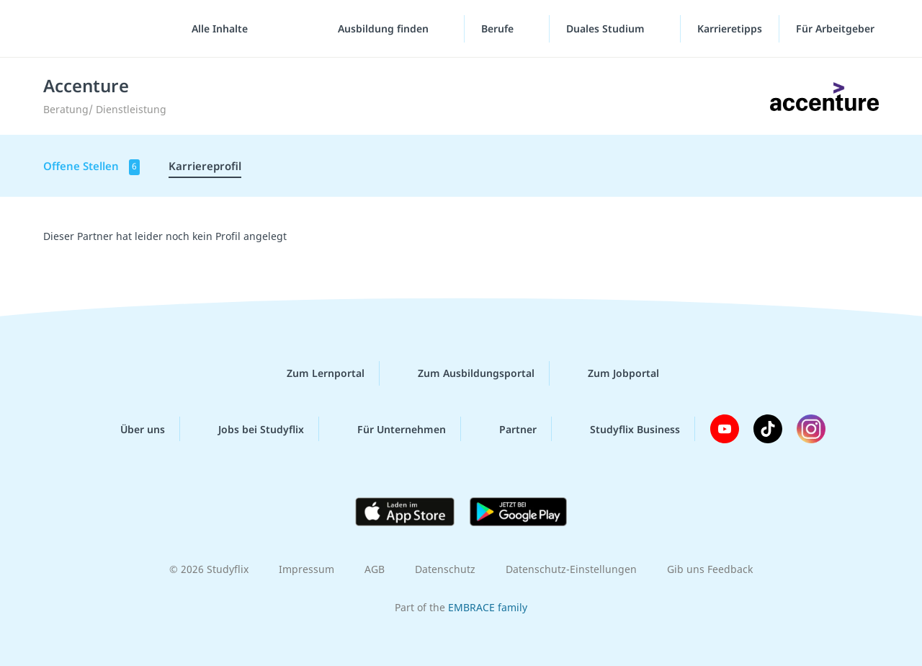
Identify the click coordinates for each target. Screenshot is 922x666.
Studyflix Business (623, 429)
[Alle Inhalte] (215, 29)
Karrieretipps (729, 28)
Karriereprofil (205, 166)
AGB (374, 569)
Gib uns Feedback (710, 569)
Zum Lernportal (314, 373)
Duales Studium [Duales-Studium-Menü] (607, 28)
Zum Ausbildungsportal (464, 373)
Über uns (131, 429)
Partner (506, 429)
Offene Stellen (91, 167)
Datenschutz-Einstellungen (571, 569)
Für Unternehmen (390, 429)
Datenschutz (445, 569)
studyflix (95, 28)
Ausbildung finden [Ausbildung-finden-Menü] (384, 28)
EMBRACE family (487, 607)
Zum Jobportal (612, 373)
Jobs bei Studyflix (249, 429)
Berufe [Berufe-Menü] (498, 28)
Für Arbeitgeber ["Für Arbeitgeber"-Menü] (836, 28)
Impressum (306, 569)
